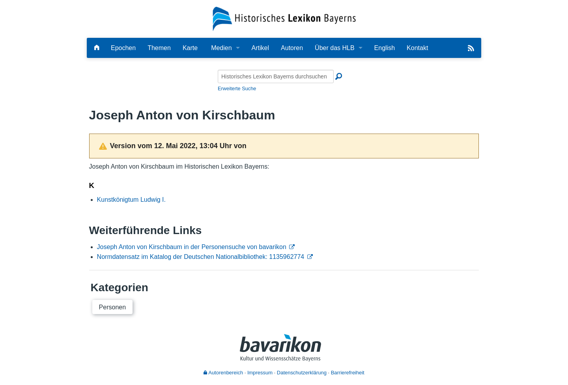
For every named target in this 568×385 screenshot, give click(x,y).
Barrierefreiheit (347, 373)
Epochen (123, 48)
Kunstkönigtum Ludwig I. (131, 199)
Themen (159, 48)
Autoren (292, 48)
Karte (190, 48)
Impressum (260, 373)
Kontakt (417, 48)
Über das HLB (335, 48)
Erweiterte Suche (237, 88)
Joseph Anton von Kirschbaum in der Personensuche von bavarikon (191, 247)
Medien (221, 48)
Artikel (260, 48)
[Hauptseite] (96, 48)
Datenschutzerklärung (302, 373)
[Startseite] (284, 18)
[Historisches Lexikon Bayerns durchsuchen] (276, 76)
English (384, 48)
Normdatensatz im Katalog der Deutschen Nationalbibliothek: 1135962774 (201, 256)
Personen (112, 307)
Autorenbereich (223, 373)
